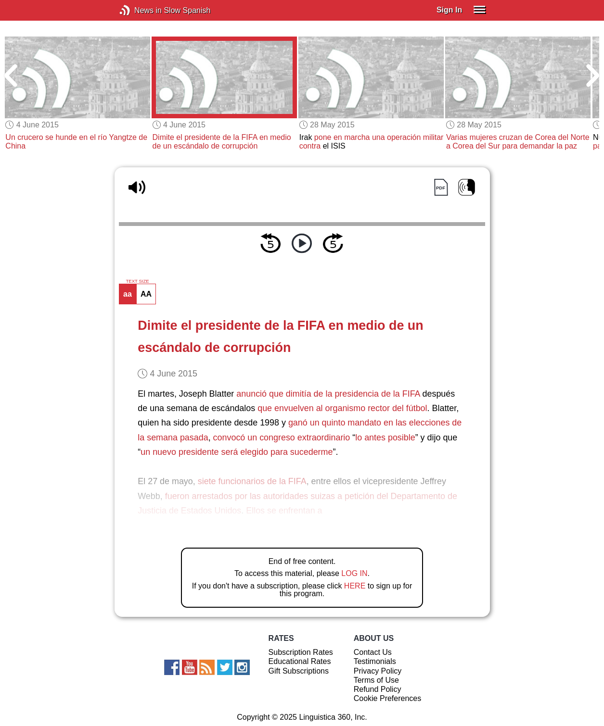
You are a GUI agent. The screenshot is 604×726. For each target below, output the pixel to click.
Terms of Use (376, 680)
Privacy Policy (378, 671)
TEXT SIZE (137, 281)
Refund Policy (377, 689)
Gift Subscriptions (299, 671)
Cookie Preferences (388, 698)
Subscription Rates (301, 652)
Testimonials (375, 661)
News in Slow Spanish (139, 10)
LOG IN (354, 573)
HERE (354, 586)
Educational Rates (300, 661)
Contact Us (373, 652)
